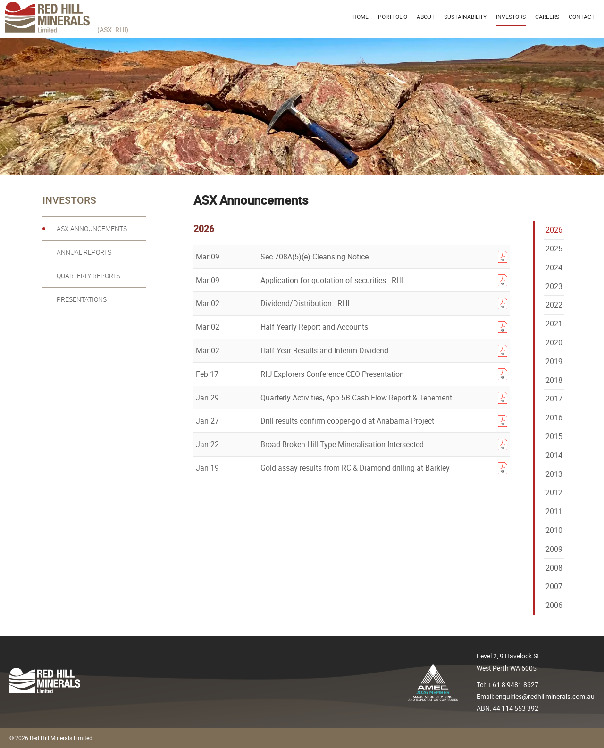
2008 (553, 568)
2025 (553, 248)
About (426, 16)
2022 (553, 304)
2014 (553, 455)
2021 (553, 323)
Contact (582, 16)
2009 (553, 549)
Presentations (82, 299)
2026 (553, 229)
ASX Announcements (92, 228)
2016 (553, 417)
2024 (553, 267)
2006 (553, 605)
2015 (553, 436)
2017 (553, 398)
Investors (511, 16)
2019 (553, 361)
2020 (553, 342)
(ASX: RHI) (112, 29)
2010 (553, 530)
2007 (553, 586)
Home (360, 16)
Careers (547, 16)
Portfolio (392, 16)
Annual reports (84, 252)
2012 (553, 492)
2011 (553, 511)
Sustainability (465, 16)
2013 (553, 474)
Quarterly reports (88, 276)
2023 (553, 286)
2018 (553, 380)
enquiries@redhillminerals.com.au (545, 696)
